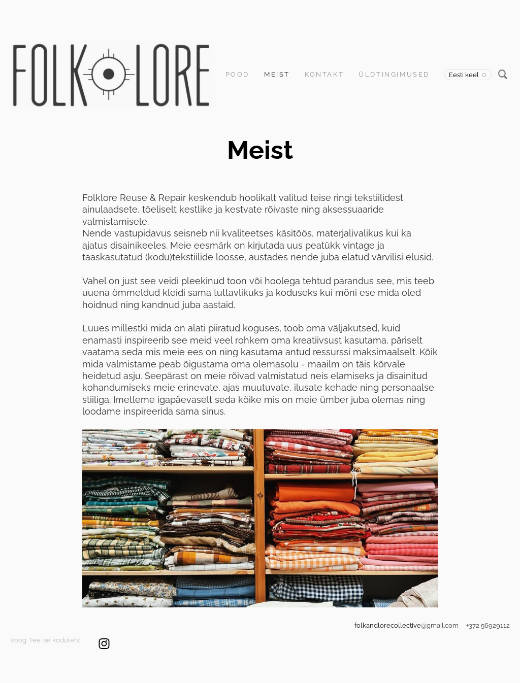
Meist (277, 74)
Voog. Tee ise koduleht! (46, 640)
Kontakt (324, 74)
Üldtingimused (394, 74)
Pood (237, 74)
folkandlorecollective (387, 625)
